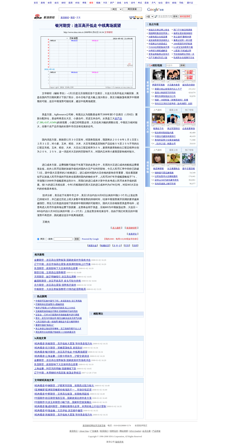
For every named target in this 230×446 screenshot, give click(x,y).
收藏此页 (105, 245)
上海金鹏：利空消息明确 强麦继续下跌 (55, 368)
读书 (133, 3)
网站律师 (124, 431)
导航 (181, 3)
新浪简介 (74, 431)
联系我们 (104, 431)
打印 (127, 245)
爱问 (167, 3)
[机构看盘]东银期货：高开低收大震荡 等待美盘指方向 (63, 343)
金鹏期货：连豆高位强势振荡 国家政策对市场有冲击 (62, 260)
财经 (64, 3)
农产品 (118, 118)
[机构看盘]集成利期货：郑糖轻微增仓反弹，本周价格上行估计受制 (70, 406)
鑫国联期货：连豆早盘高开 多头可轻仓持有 (57, 281)
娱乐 (57, 3)
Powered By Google (90, 239)
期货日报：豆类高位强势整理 (50, 272)
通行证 (190, 3)
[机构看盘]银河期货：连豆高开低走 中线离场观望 (60, 352)
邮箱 (174, 3)
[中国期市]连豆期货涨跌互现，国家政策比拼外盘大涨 (63, 398)
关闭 (135, 245)
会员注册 (146, 431)
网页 (42, 239)
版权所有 (119, 442)
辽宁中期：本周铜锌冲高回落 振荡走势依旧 (57, 372)
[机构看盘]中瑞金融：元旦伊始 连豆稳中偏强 (58, 410)
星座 (147, 3)
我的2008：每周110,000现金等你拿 (121, 239)
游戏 (119, 3)
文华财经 (108, 32)
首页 (36, 3)
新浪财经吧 (131, 228)
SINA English (135, 431)
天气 (153, 3)
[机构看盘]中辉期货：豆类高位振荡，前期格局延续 (61, 394)
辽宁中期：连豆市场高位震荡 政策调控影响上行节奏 (62, 264)
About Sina (84, 431)
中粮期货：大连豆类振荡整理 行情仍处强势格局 (60, 289)
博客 (84, 3)
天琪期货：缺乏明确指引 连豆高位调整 (55, 276)
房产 (112, 3)
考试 (140, 3)
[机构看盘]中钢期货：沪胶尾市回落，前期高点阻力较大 (64, 385)
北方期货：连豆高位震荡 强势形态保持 (55, 285)
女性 (126, 3)
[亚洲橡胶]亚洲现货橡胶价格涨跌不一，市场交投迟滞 (63, 389)
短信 (160, 3)
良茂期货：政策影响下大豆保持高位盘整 (56, 268)
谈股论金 (92, 245)
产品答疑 (156, 431)
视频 (98, 3)
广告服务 (94, 431)
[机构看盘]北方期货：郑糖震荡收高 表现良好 (58, 347)
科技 (77, 3)
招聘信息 (114, 431)
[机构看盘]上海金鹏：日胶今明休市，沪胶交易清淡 (61, 356)
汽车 (105, 3)
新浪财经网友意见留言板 (94, 425)
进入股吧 (116, 228)
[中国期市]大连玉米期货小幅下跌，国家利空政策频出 (63, 402)
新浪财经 (65, 17)
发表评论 (132, 234)
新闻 (43, 3)
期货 (73, 17)
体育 (50, 3)
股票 (70, 3)
